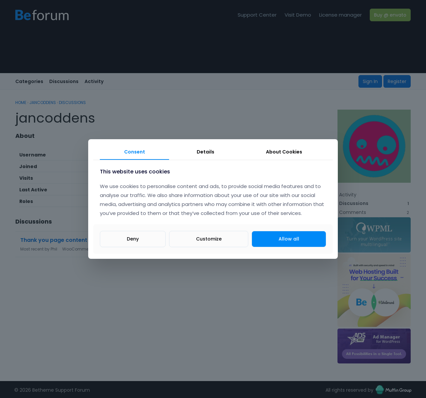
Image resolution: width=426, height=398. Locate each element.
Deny (133, 239)
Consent (134, 152)
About (284, 152)
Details (205, 152)
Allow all (289, 239)
